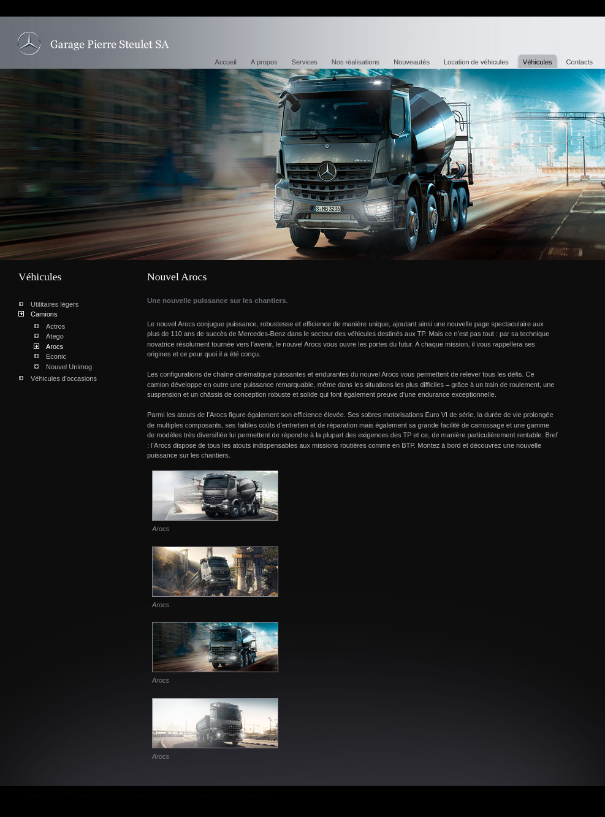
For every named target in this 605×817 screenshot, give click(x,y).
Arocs (54, 346)
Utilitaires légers (54, 304)
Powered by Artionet (155, 795)
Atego (55, 336)
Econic (56, 356)
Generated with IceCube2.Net (228, 795)
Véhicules (537, 62)
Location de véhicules (476, 62)
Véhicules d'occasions (64, 378)
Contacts (579, 62)
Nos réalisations (355, 62)
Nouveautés (412, 62)
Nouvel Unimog (69, 366)
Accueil (226, 62)
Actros (55, 326)
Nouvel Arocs (93, 44)
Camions (44, 314)
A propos (264, 62)
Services (305, 62)
